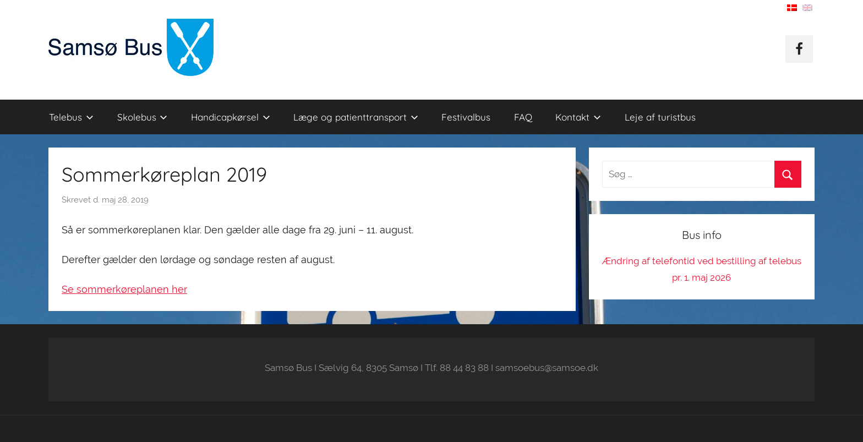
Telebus (71, 117)
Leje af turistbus (660, 117)
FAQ (523, 117)
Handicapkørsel (230, 117)
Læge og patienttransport (355, 117)
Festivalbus (465, 117)
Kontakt (578, 117)
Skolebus (142, 117)
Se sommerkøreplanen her (124, 289)
